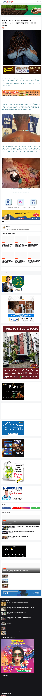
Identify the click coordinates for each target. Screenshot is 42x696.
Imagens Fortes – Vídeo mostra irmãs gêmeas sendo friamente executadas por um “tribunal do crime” (23, 632)
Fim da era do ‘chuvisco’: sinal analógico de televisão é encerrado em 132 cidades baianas (7, 246)
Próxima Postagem (37, 272)
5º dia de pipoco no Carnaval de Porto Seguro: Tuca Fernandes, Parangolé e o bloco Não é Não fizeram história (23, 527)
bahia (8, 18)
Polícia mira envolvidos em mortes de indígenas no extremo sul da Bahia (33, 245)
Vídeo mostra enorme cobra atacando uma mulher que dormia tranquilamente (20, 607)
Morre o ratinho (11, 584)
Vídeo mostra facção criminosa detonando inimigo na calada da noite (19, 617)
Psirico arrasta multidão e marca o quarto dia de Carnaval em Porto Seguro (21, 531)
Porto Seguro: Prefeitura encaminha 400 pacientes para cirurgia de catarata (20, 261)
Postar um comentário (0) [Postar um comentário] (21, 268)
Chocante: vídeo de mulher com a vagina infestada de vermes (18, 602)
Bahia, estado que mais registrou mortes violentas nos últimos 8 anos (7, 261)
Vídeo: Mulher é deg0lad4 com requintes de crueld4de (16, 622)
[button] (1, 2)
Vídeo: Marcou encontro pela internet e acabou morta (16, 612)
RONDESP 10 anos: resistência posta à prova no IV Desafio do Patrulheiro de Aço (34, 261)
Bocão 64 (8, 226)
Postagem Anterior (5, 272)
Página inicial (4, 18)
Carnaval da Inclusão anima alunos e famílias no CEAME (18, 536)
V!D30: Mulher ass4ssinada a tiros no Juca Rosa (16, 579)
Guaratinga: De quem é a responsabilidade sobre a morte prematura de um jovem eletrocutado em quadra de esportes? (21, 246)
